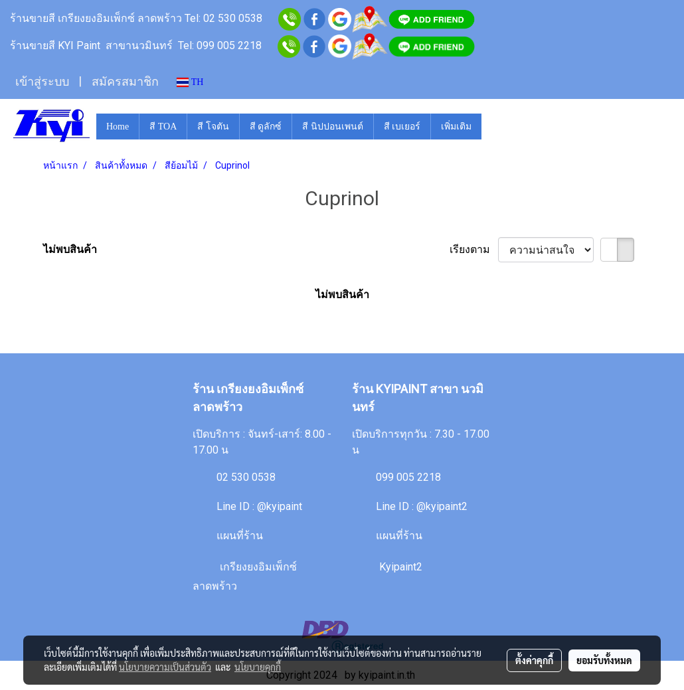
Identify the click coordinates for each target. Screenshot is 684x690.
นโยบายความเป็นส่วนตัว (165, 667)
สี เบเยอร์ (402, 126)
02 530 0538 (246, 477)
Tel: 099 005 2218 (220, 45)
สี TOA (163, 126)
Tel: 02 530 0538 (225, 18)
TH (190, 82)
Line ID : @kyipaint (259, 506)
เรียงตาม (474, 249)
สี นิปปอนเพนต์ (332, 126)
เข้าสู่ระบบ (42, 81)
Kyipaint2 (400, 567)
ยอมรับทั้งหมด (604, 660)
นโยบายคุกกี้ (257, 667)
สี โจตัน (213, 126)
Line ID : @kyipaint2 (422, 506)
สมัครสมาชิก (125, 81)
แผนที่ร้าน (239, 535)
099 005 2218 (408, 477)
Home (117, 126)
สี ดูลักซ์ (266, 126)
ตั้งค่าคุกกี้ (534, 660)
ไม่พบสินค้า (70, 249)
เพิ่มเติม (456, 126)
